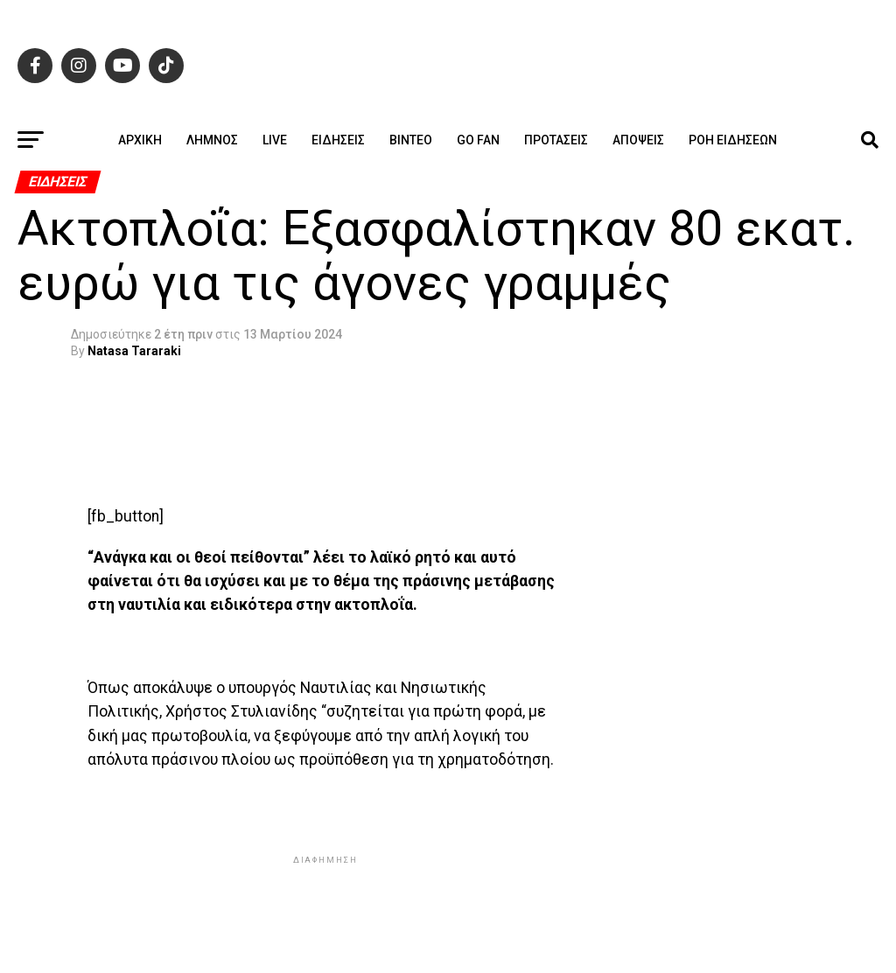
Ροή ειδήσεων (733, 140)
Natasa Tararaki (134, 351)
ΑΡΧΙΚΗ (140, 140)
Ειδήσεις (338, 140)
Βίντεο (410, 140)
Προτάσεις (556, 140)
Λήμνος (212, 140)
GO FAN (478, 140)
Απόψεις (638, 140)
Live (274, 140)
